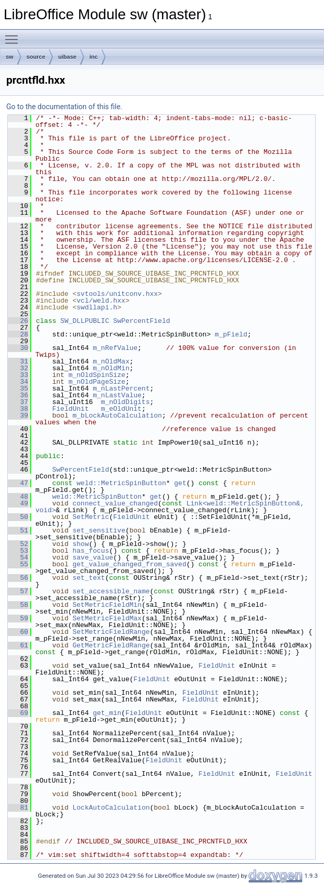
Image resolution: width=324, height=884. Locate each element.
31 (18, 361)
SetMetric (90, 517)
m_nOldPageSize (96, 381)
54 (18, 557)
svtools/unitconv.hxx (117, 293)
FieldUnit (70, 408)
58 (18, 604)
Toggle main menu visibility (14, 35)
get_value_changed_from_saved (129, 564)
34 (18, 381)
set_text (88, 577)
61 (18, 645)
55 (18, 564)
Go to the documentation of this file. (64, 106)
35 (18, 388)
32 (18, 368)
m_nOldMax (111, 361)
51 (18, 530)
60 (18, 631)
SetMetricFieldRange (110, 631)
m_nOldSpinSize (96, 375)
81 (18, 807)
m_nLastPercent (121, 388)
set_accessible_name (110, 591)
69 (18, 713)
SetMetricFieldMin (107, 604)
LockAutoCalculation (110, 807)
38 (18, 408)
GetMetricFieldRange (110, 645)
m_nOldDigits (125, 402)
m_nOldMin (111, 368)
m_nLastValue (117, 395)
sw (10, 57)
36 (18, 395)
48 (18, 496)
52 (18, 544)
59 (18, 618)
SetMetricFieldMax (107, 618)
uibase (67, 57)
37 (18, 402)
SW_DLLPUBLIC (84, 321)
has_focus (90, 550)
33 (18, 375)
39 (18, 415)
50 (18, 517)
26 (18, 321)
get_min (107, 713)
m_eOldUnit (121, 408)
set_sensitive (98, 530)
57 (18, 591)
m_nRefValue (115, 348)
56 (18, 577)
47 (18, 483)
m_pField (231, 334)
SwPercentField (141, 321)
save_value (92, 557)
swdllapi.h (97, 307)
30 (18, 348)
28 (18, 334)
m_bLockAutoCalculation (117, 415)
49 (18, 503)
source (36, 57)
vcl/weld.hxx (101, 300)
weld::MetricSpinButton (121, 483)
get (180, 483)
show (80, 544)
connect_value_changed (115, 503)
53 (18, 550)
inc (94, 57)
